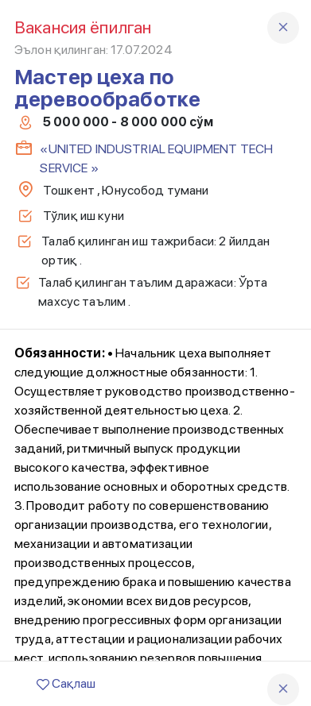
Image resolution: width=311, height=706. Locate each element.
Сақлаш (66, 683)
